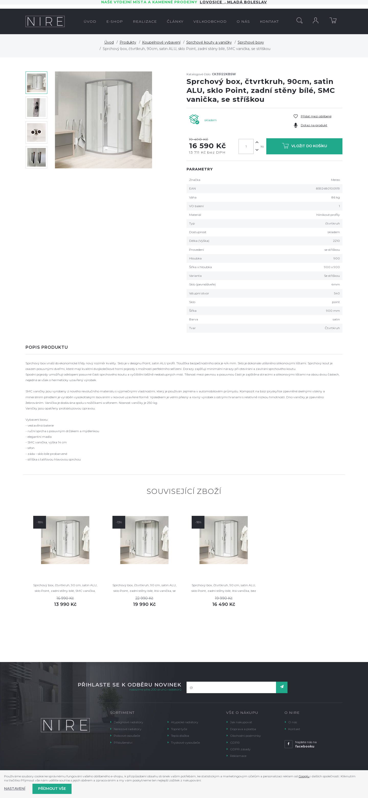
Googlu (303, 776)
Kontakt (294, 729)
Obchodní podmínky (245, 736)
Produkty (128, 42)
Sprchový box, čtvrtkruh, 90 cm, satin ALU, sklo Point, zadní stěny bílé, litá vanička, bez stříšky (223, 588)
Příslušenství (123, 742)
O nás (292, 722)
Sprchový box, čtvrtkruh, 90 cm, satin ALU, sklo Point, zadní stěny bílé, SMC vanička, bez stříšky (65, 588)
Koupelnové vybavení (161, 42)
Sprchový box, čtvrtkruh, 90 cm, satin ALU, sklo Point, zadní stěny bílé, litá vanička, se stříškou (144, 588)
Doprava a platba (243, 729)
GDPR (235, 742)
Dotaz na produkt (314, 125)
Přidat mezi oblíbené (316, 116)
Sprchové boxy (251, 42)
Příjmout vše (52, 788)
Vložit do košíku (304, 147)
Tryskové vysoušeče (185, 742)
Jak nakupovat (241, 722)
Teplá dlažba (180, 736)
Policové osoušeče (127, 736)
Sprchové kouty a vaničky (209, 42)
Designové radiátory (128, 722)
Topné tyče (179, 729)
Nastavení (14, 788)
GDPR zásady (240, 749)
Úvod (109, 42)
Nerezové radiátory (128, 729)
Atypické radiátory (184, 722)
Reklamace (238, 756)
